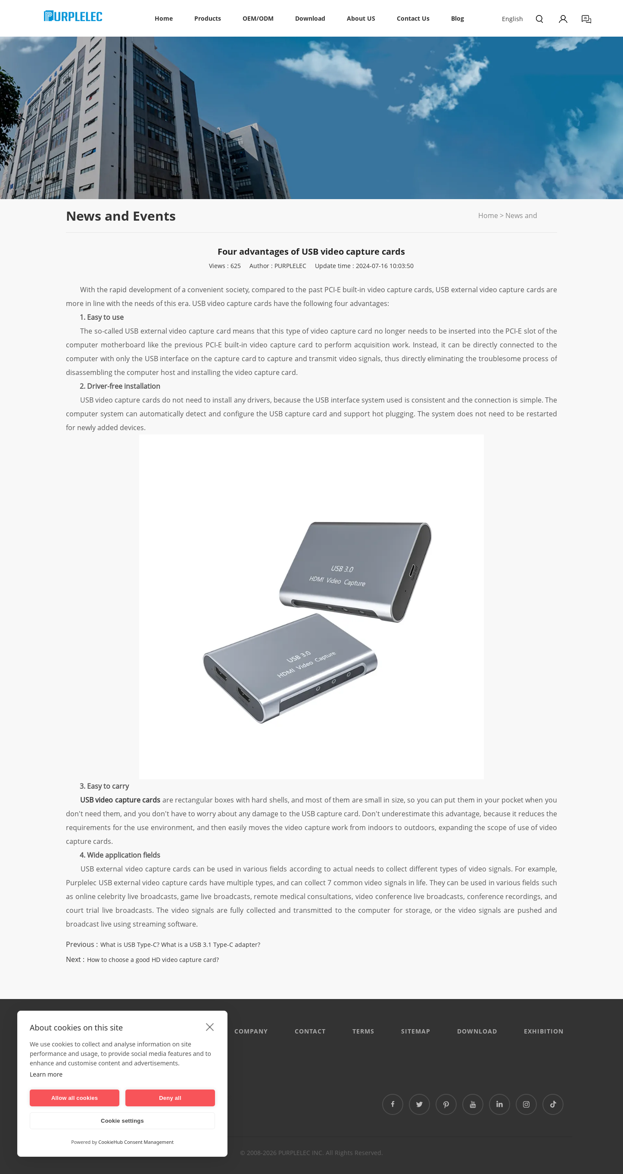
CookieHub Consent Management (136, 1142)
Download (310, 18)
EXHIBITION (544, 1031)
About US (361, 18)
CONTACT (310, 1031)
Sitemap (415, 1031)
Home (164, 18)
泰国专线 (220, 1097)
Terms (363, 1031)
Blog (457, 18)
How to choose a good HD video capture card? (153, 959)
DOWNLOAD (477, 1031)
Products (207, 18)
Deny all (170, 1098)
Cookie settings (122, 1121)
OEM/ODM (258, 18)
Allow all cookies (74, 1098)
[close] (210, 1026)
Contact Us (413, 18)
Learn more (46, 1074)
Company (251, 1031)
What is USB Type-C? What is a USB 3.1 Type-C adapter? (180, 944)
